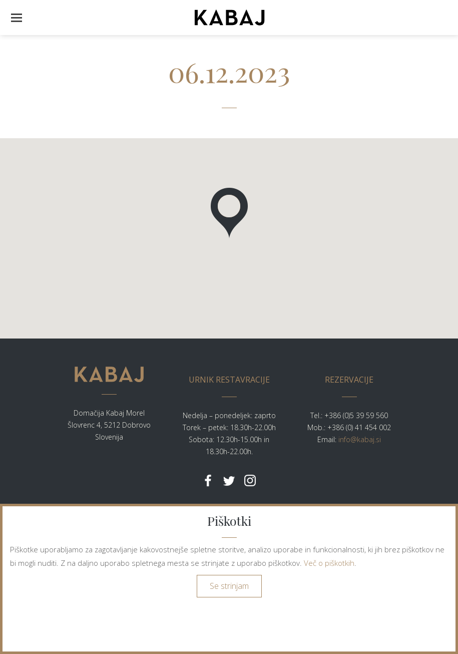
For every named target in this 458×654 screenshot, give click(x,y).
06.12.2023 (229, 71)
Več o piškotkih (329, 563)
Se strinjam (229, 585)
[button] (16, 17)
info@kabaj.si (359, 439)
